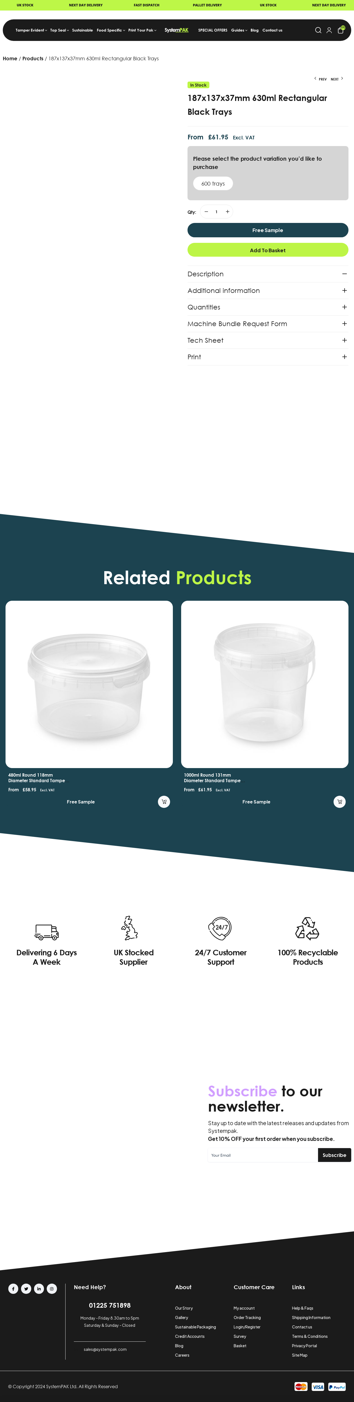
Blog (179, 1345)
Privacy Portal (304, 1345)
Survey (240, 1336)
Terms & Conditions (310, 1336)
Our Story (184, 1307)
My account (244, 1307)
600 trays (213, 183)
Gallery (181, 1317)
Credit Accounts (190, 1336)
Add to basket (268, 250)
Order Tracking (247, 1317)
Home (10, 58)
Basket (240, 1345)
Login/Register (247, 1326)
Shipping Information (311, 1317)
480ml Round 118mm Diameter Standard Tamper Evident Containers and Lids (38, 780)
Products (32, 58)
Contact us (302, 1326)
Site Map (300, 1354)
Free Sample (268, 230)
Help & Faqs (302, 1307)
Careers (182, 1354)
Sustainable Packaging (195, 1326)
